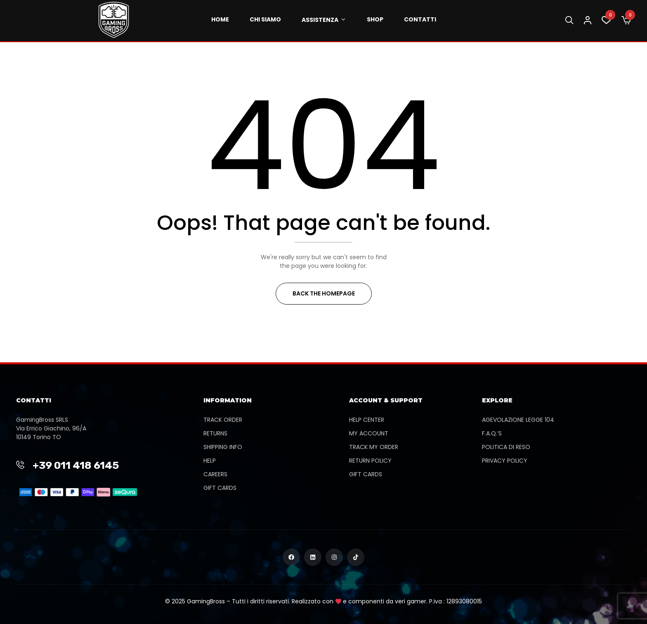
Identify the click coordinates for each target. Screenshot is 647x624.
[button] (626, 20)
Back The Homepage (324, 293)
